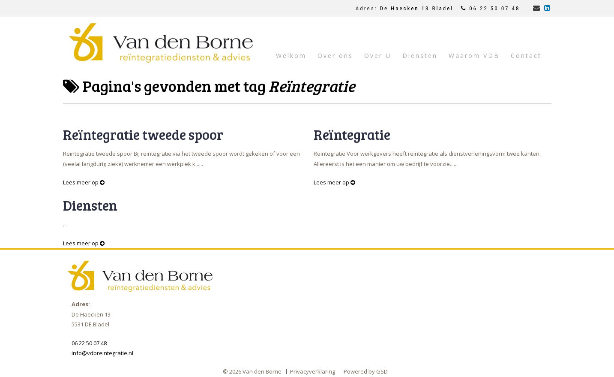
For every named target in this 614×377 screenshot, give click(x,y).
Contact (526, 55)
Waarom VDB (474, 55)
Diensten (419, 55)
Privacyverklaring (312, 371)
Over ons (335, 55)
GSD (382, 371)
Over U (377, 55)
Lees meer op (84, 182)
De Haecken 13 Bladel (418, 8)
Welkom (291, 55)
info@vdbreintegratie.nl (102, 353)
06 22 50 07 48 (490, 8)
